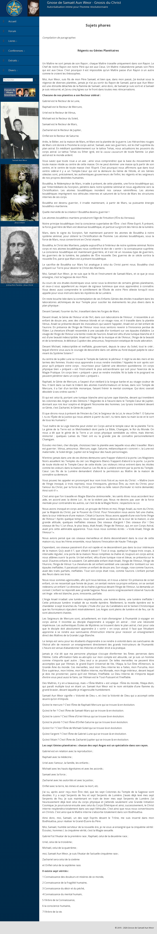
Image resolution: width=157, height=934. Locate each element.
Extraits (10, 60)
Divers (9, 70)
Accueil (9, 21)
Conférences (13, 50)
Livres (9, 41)
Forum (9, 31)
